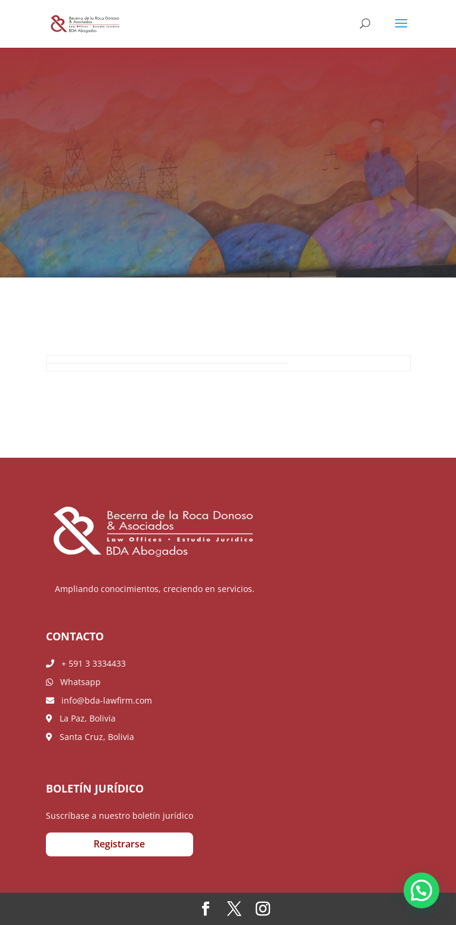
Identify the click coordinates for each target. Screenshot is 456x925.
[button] (421, 890)
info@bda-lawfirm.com (99, 700)
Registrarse (119, 843)
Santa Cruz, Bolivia (90, 736)
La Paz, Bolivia (81, 718)
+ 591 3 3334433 (86, 663)
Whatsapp (73, 681)
